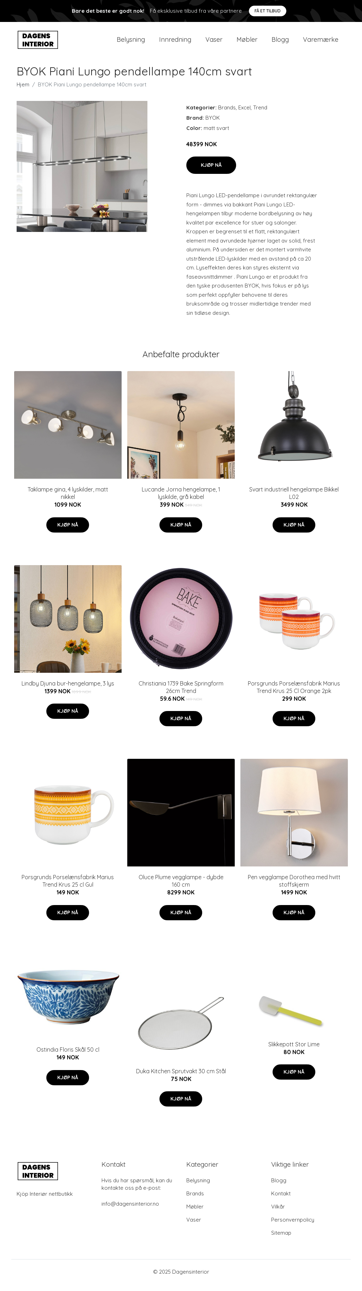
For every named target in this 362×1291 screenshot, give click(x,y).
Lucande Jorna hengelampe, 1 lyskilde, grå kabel (181, 500)
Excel (244, 114)
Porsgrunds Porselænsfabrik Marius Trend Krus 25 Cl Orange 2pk (294, 694)
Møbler (247, 43)
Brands (227, 114)
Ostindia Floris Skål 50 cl (67, 1056)
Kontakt (281, 1200)
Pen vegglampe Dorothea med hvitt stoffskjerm (294, 888)
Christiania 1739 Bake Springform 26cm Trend (181, 694)
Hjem (23, 91)
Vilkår (278, 1213)
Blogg (280, 43)
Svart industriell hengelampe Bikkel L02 (294, 500)
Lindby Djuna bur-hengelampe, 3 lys (68, 690)
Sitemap (281, 1239)
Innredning (175, 43)
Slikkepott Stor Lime (294, 1051)
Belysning (131, 43)
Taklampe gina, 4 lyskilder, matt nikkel (68, 500)
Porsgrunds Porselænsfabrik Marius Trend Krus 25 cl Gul (68, 888)
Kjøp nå (211, 172)
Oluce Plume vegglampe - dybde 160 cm (181, 888)
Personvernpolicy (292, 1226)
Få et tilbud (268, 10)
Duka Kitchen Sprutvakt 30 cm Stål (181, 1078)
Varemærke (320, 43)
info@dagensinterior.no (130, 1210)
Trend (260, 114)
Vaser (213, 43)
